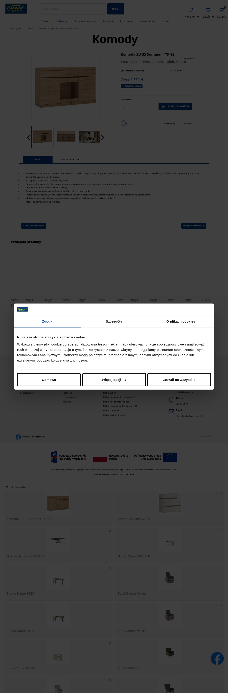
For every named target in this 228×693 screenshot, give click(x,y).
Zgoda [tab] (47, 321)
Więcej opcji (114, 379)
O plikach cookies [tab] (180, 321)
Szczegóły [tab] (114, 321)
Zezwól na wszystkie (179, 379)
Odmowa (49, 379)
